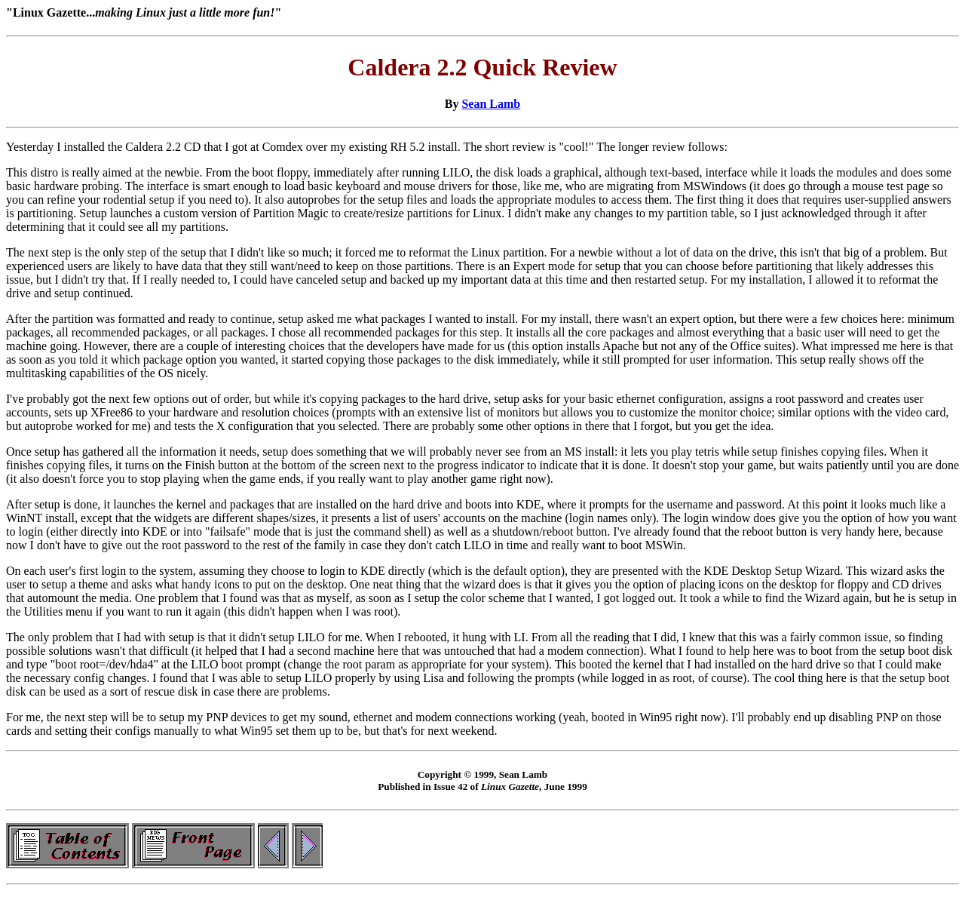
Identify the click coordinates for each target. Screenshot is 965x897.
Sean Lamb (490, 103)
